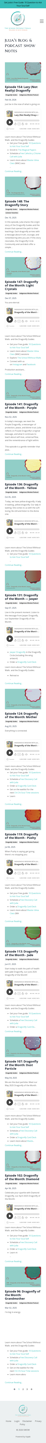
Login (17, 1421)
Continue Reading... (13, 171)
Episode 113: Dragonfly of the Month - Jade (21, 953)
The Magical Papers (27, 150)
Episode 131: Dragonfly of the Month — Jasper (21, 597)
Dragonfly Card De (25, 1027)
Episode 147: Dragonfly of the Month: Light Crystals (21, 285)
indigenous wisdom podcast (29, 95)
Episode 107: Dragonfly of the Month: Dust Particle (21, 1065)
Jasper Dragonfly (17, 652)
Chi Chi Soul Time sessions (26, 792)
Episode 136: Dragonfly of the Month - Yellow (21, 486)
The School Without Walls (29, 357)
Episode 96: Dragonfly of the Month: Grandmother (22, 1295)
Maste (30, 1141)
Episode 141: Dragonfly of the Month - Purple (21, 406)
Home (8, 1421)
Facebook (31, 364)
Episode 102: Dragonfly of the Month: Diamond (22, 1177)
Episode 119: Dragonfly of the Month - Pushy (21, 836)
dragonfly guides (11, 95)
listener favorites (12, 213)
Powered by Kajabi (23, 1436)
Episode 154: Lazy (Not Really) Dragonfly (21, 88)
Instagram (17, 364)
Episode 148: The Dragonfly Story (17, 203)
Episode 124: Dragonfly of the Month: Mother (21, 715)
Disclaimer (27, 1421)
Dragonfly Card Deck (26, 662)
